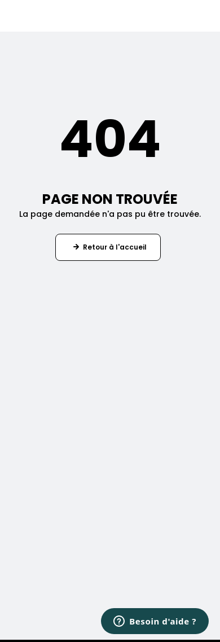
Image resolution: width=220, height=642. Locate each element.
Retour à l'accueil (115, 247)
